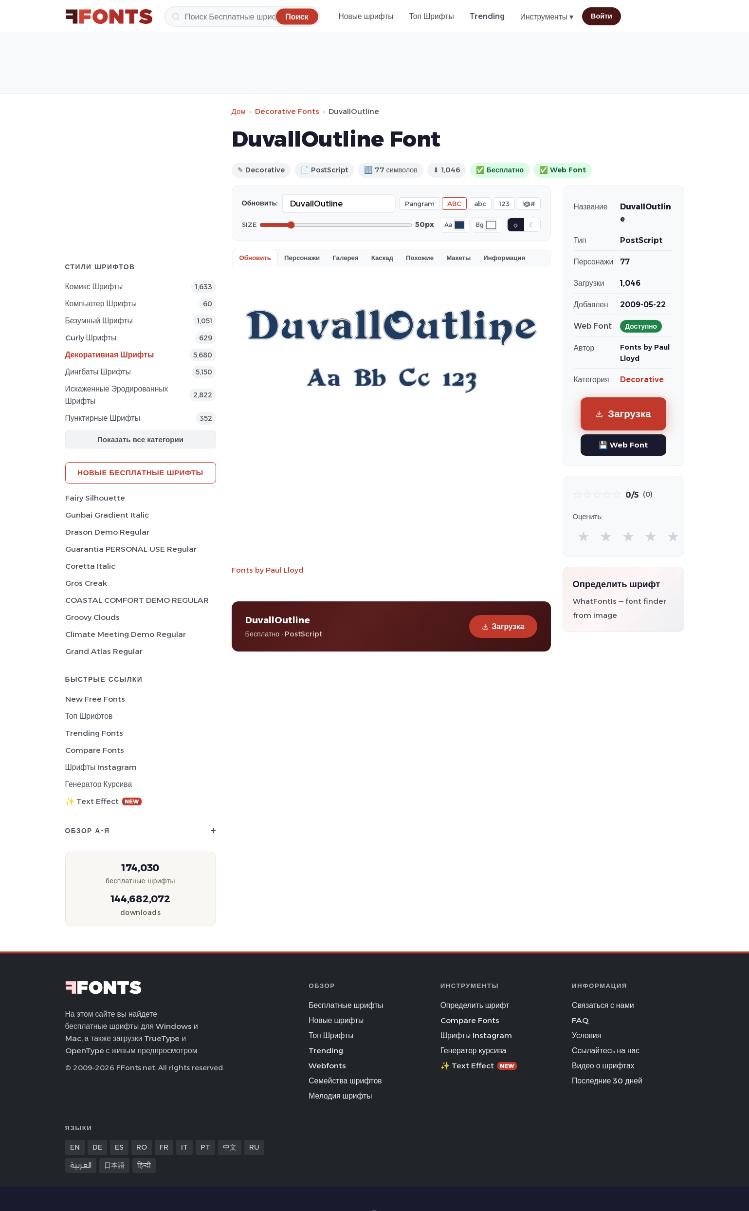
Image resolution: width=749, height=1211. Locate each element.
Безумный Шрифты (99, 320)
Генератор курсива (98, 784)
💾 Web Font (623, 444)
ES (119, 1147)
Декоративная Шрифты (109, 354)
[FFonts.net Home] (109, 16)
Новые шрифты (366, 16)
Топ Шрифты (431, 16)
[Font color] (459, 225)
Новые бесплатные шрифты (140, 472)
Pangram (420, 203)
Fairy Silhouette (95, 498)
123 (504, 203)
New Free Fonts (95, 699)
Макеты (458, 257)
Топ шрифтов (89, 716)
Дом (239, 111)
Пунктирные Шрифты (102, 418)
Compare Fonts (94, 750)
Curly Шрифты (91, 337)
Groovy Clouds (92, 617)
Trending (487, 16)
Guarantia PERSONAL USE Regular (131, 549)
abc (480, 203)
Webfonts (327, 1065)
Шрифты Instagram (101, 767)
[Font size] (335, 225)
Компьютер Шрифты (101, 303)
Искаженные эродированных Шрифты (116, 395)
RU (254, 1147)
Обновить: (260, 203)
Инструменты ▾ (546, 16)
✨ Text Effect (103, 801)
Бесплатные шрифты (346, 1005)
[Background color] (491, 225)
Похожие (420, 257)
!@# (528, 203)
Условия (586, 1035)
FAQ (580, 1020)
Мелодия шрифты (340, 1095)
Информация (504, 257)
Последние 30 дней (607, 1080)
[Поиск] (242, 16)
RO (141, 1147)
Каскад (382, 257)
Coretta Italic (90, 566)
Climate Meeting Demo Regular (125, 634)
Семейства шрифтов (345, 1080)
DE (97, 1147)
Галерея (345, 257)
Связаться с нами (603, 1005)
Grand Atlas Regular (104, 651)
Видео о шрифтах (603, 1065)
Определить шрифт (475, 1005)
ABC (454, 203)
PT (205, 1147)
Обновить (255, 257)
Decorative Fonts (287, 111)
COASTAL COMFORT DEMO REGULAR (137, 600)
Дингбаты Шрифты (98, 371)
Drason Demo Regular (107, 532)
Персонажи (302, 257)
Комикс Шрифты (94, 286)
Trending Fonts (94, 733)
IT (184, 1147)
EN (75, 1147)
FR (164, 1147)
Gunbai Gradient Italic (107, 515)
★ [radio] (583, 536)
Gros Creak (86, 583)
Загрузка (503, 626)
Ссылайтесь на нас (605, 1050)
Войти (601, 16)
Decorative (642, 379)
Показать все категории (140, 439)
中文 (230, 1147)
